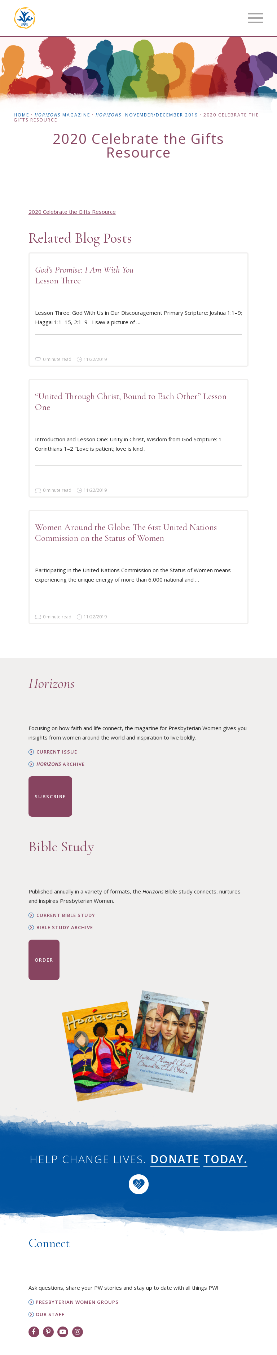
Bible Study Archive (64, 927)
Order (44, 960)
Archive (60, 764)
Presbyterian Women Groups (77, 1302)
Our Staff (50, 1314)
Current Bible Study (65, 915)
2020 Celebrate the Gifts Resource (72, 211)
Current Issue (56, 752)
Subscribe (50, 796)
